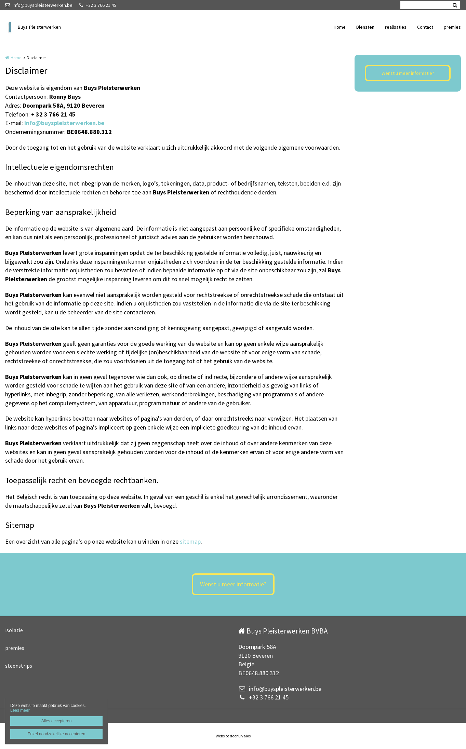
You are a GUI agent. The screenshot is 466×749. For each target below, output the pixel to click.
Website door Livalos (233, 735)
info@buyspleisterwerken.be (38, 5)
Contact (425, 27)
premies (452, 27)
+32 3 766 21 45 (97, 5)
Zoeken (455, 5)
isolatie (14, 630)
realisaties (396, 27)
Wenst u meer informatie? (408, 73)
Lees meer (20, 710)
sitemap (190, 541)
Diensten (365, 27)
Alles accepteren (56, 721)
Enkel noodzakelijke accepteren (56, 734)
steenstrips (18, 665)
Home (340, 27)
